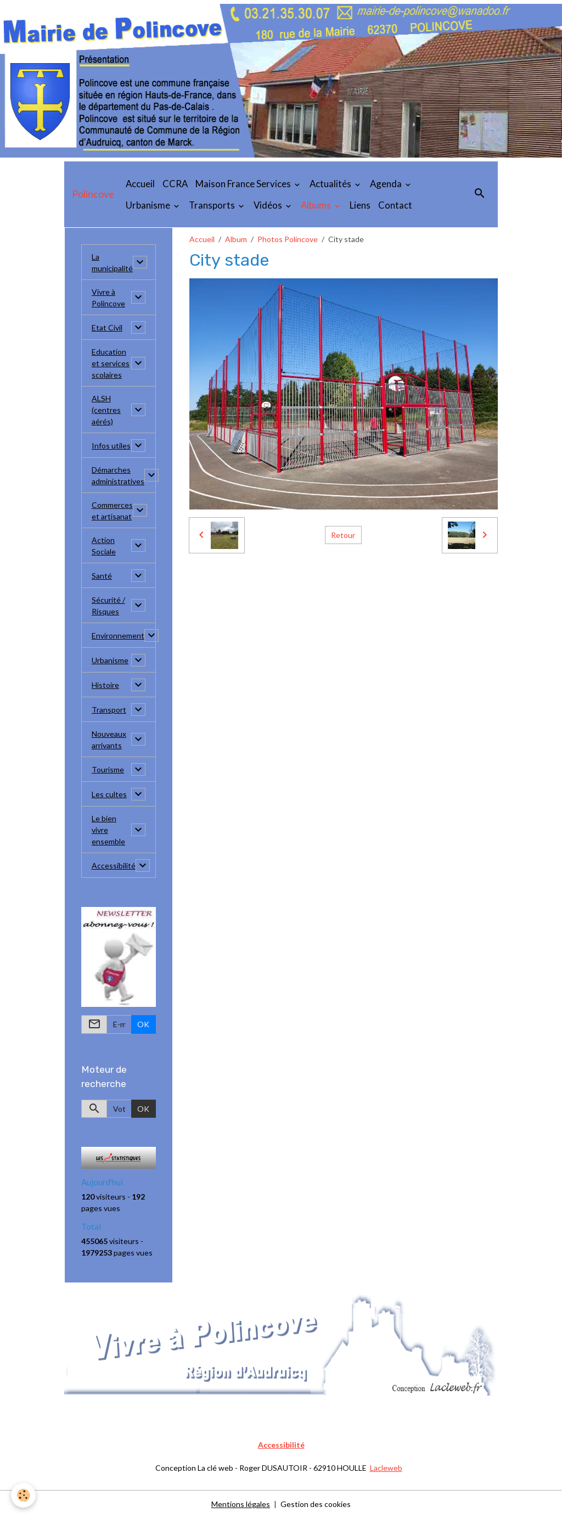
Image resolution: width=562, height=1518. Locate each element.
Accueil (140, 183)
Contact (395, 205)
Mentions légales (240, 1504)
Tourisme (108, 769)
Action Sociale (104, 545)
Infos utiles (111, 445)
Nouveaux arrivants (109, 739)
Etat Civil (107, 327)
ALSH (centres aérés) (106, 410)
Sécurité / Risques (108, 605)
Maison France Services (244, 183)
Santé (102, 575)
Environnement (118, 635)
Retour (343, 535)
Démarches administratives (118, 475)
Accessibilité (114, 865)
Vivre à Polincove (108, 297)
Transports (213, 205)
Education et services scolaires (111, 363)
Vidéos (269, 205)
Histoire (105, 685)
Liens (360, 205)
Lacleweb (386, 1467)
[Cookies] (23, 1495)
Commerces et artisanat (112, 510)
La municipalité (112, 262)
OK (143, 1024)
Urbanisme (149, 205)
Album (236, 239)
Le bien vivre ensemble (108, 830)
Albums (317, 205)
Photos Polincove (287, 239)
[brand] (93, 194)
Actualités (331, 183)
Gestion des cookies (315, 1504)
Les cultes (109, 794)
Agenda (386, 183)
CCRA (175, 183)
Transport (109, 709)
